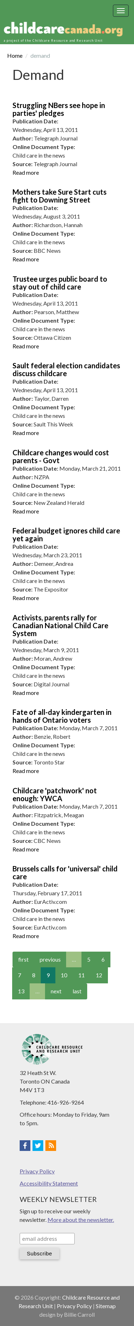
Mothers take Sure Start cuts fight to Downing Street (59, 196)
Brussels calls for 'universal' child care (65, 872)
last (77, 991)
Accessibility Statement (49, 1183)
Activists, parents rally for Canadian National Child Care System (60, 625)
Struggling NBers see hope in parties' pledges (59, 109)
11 (81, 975)
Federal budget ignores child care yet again (66, 534)
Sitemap (106, 1305)
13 (21, 991)
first (23, 959)
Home (15, 55)
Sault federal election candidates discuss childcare (66, 369)
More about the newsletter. (81, 1219)
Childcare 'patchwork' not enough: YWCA (55, 794)
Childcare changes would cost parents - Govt (61, 456)
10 (64, 975)
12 (99, 975)
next (56, 991)
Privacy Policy (37, 1171)
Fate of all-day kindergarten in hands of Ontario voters (62, 716)
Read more (26, 172)
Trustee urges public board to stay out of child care (60, 283)
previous (50, 959)
